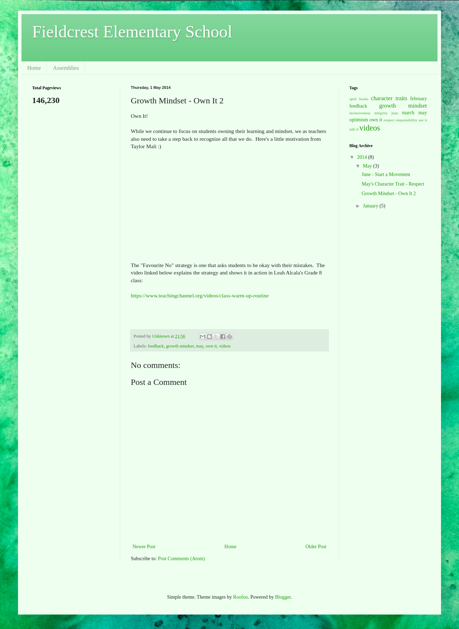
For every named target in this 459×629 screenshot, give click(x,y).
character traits (389, 98)
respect (389, 120)
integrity (381, 113)
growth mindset (180, 346)
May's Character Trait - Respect (393, 184)
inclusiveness (360, 113)
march (408, 112)
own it (211, 346)
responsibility (406, 120)
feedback (156, 346)
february (418, 98)
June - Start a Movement (386, 174)
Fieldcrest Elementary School (132, 31)
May (368, 166)
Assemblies (66, 68)
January (371, 205)
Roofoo (240, 597)
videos (225, 346)
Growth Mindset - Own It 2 (389, 193)
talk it (354, 129)
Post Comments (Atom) (181, 558)
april (353, 99)
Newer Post (144, 546)
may (199, 346)
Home (34, 68)
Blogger (282, 597)
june (394, 113)
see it (422, 120)
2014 (362, 157)
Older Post (316, 546)
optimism (358, 119)
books (363, 99)
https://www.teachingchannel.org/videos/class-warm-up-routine (200, 295)
